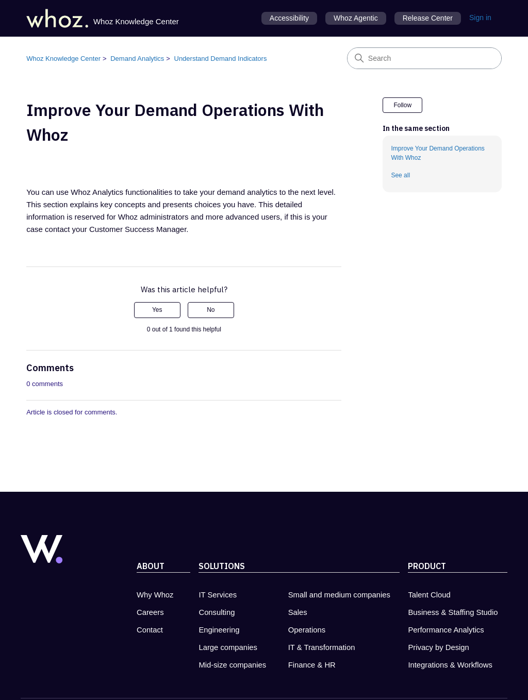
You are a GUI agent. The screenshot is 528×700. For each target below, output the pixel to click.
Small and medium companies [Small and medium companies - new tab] (339, 595)
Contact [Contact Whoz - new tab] (150, 630)
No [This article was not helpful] (210, 309)
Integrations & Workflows (450, 665)
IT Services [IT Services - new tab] (218, 595)
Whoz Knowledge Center (63, 58)
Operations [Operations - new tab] (306, 630)
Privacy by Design (438, 647)
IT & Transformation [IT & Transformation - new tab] (321, 647)
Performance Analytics (446, 630)
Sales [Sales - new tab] (297, 612)
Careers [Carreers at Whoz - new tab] (150, 612)
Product (427, 566)
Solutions (222, 566)
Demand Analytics (137, 58)
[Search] (424, 58)
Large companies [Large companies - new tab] (228, 647)
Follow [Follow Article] (402, 105)
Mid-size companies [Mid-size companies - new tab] (232, 665)
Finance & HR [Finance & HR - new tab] (312, 665)
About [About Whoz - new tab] (150, 566)
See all (400, 175)
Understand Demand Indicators (220, 58)
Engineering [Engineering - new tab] (219, 630)
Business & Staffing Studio (453, 612)
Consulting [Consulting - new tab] (217, 612)
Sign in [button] (480, 17)
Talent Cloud (429, 595)
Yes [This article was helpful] (157, 309)
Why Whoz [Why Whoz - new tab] (155, 595)
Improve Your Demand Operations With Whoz (437, 153)
